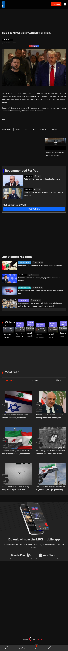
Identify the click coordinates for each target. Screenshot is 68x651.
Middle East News (24, 287)
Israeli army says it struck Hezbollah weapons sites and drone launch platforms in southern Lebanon (50, 452)
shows (49, 648)
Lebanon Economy (25, 262)
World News (28, 176)
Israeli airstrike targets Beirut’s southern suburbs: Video (30, 334)
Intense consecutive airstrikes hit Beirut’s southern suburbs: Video (41, 336)
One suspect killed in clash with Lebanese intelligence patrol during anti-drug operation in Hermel (40, 304)
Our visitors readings (17, 257)
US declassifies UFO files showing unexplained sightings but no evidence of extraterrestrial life (15, 488)
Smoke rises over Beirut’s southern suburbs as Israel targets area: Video (63, 334)
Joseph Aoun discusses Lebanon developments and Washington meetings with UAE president (49, 416)
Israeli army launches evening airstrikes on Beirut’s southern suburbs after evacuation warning (53, 335)
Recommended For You (21, 170)
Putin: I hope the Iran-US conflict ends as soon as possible (44, 194)
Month (59, 380)
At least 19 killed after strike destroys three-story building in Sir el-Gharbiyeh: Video (20, 335)
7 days (35, 380)
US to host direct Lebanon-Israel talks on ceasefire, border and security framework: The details (15, 416)
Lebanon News (23, 300)
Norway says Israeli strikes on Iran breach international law (40, 292)
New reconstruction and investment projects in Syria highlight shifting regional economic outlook (50, 488)
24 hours (10, 380)
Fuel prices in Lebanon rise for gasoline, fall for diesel (40, 265)
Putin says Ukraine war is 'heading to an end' (42, 179)
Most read (12, 372)
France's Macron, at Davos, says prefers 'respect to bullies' (39, 279)
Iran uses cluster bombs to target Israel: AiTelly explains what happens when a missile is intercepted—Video (9, 336)
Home (7, 648)
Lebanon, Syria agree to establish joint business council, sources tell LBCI (16, 452)
